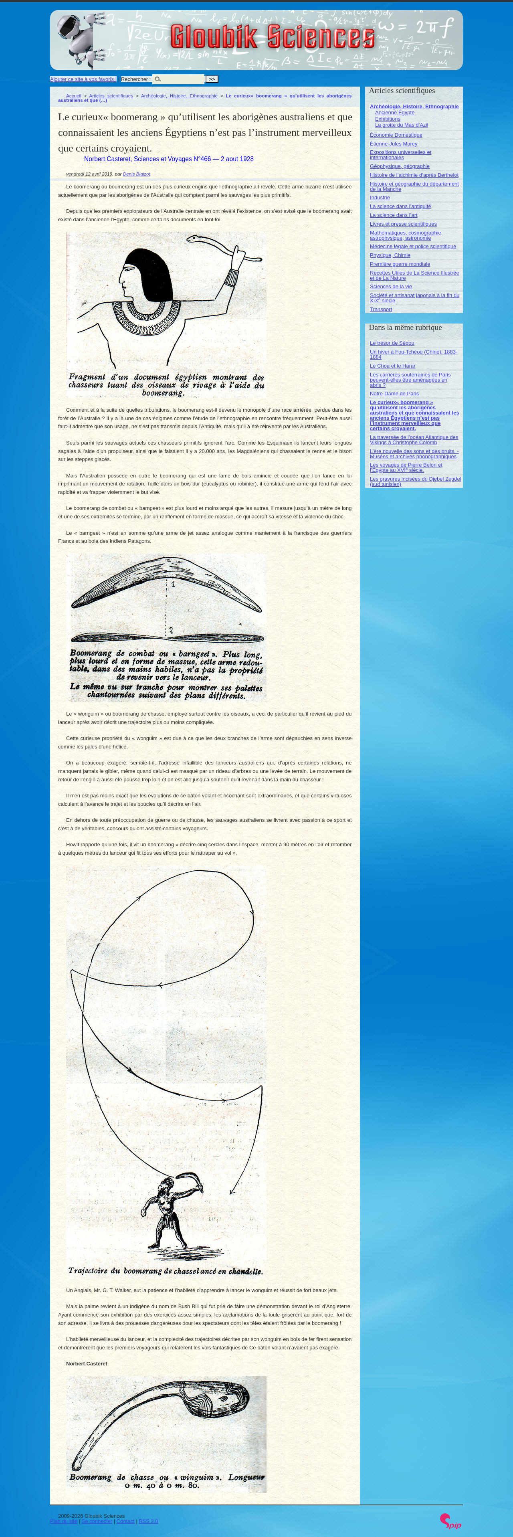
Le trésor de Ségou (392, 343)
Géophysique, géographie (400, 166)
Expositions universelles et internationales (400, 154)
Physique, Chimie (390, 255)
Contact (126, 1521)
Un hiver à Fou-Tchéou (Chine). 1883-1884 (413, 354)
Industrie (380, 197)
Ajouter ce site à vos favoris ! (83, 79)
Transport (381, 309)
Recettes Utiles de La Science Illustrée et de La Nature (414, 275)
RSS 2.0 (148, 1521)
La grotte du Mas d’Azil (401, 125)
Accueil (73, 95)
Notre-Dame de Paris (394, 393)
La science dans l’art (394, 215)
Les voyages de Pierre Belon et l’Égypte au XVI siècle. (406, 467)
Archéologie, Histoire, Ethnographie (179, 95)
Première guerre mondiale (400, 264)
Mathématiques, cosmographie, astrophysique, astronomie (406, 235)
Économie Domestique (396, 135)
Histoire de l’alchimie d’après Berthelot (414, 175)
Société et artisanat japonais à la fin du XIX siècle (414, 297)
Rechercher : (136, 79)
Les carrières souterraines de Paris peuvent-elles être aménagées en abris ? (410, 380)
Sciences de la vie (391, 286)
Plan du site (63, 1521)
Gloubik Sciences (318, 31)
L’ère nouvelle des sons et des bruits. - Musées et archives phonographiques (414, 453)
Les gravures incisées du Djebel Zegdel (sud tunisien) (415, 481)
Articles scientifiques (111, 95)
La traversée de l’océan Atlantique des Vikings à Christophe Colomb (414, 439)
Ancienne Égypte (394, 112)
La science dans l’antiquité (400, 206)
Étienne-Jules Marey (394, 144)
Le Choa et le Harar (392, 366)
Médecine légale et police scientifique (413, 246)
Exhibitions (387, 119)
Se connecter (97, 1521)
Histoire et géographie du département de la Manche (414, 186)
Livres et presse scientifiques (403, 224)
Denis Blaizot (136, 173)
